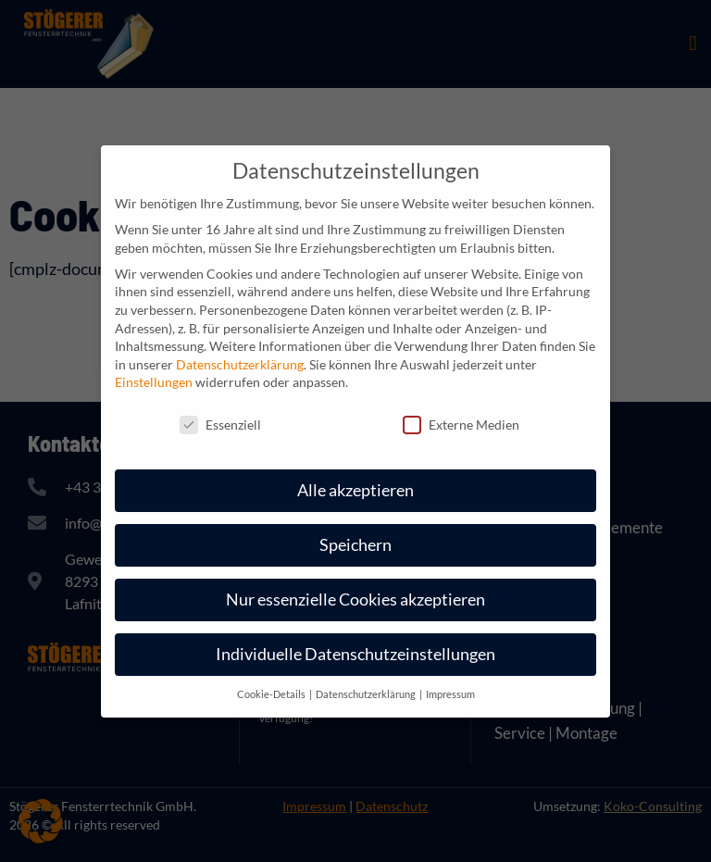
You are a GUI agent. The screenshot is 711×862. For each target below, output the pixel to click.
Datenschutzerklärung (240, 364)
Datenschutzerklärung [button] (367, 694)
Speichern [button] (355, 545)
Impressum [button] (450, 694)
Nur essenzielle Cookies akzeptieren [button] (355, 599)
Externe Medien (461, 424)
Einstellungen (154, 382)
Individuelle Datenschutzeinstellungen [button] (355, 654)
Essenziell (220, 424)
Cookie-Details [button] (272, 694)
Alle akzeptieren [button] (355, 490)
